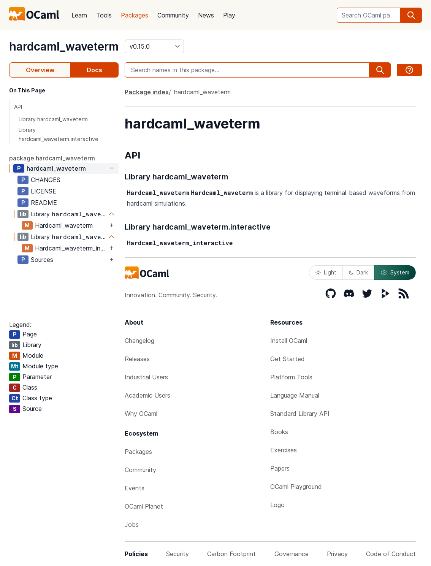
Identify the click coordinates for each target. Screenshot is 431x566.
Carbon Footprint (231, 554)
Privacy (337, 554)
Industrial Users (146, 377)
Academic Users (147, 395)
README (44, 202)
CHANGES (45, 180)
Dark (358, 272)
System (394, 272)
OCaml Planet (144, 506)
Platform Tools (291, 377)
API (18, 107)
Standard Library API (300, 413)
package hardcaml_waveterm (52, 158)
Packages (134, 15)
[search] (411, 15)
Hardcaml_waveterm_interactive (71, 248)
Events (134, 488)
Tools (104, 15)
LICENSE (43, 191)
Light (325, 272)
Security (177, 554)
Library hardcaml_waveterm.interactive (58, 134)
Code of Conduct (391, 554)
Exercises (283, 450)
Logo (277, 505)
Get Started (287, 359)
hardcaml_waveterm (64, 46)
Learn (79, 15)
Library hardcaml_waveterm (53, 119)
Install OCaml (288, 340)
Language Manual (294, 395)
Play (229, 15)
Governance (291, 554)
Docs (94, 70)
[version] (154, 46)
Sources (42, 259)
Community (173, 15)
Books (279, 432)
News (206, 15)
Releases (137, 359)
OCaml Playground (296, 486)
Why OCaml (141, 413)
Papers (280, 468)
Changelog (139, 340)
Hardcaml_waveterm (64, 225)
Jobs (132, 524)
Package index (147, 92)
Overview (40, 70)
